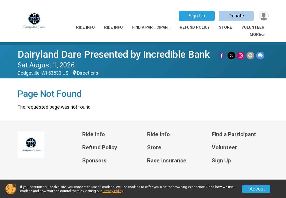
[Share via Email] (250, 55)
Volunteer (252, 27)
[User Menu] (264, 16)
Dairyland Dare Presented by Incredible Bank (114, 54)
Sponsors (94, 161)
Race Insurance (166, 161)
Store (225, 27)
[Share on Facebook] (222, 55)
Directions (87, 73)
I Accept (256, 189)
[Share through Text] (260, 55)
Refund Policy (195, 27)
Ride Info (85, 27)
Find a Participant (151, 27)
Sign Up (196, 15)
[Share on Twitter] (232, 55)
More (255, 34)
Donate (236, 15)
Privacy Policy (113, 191)
